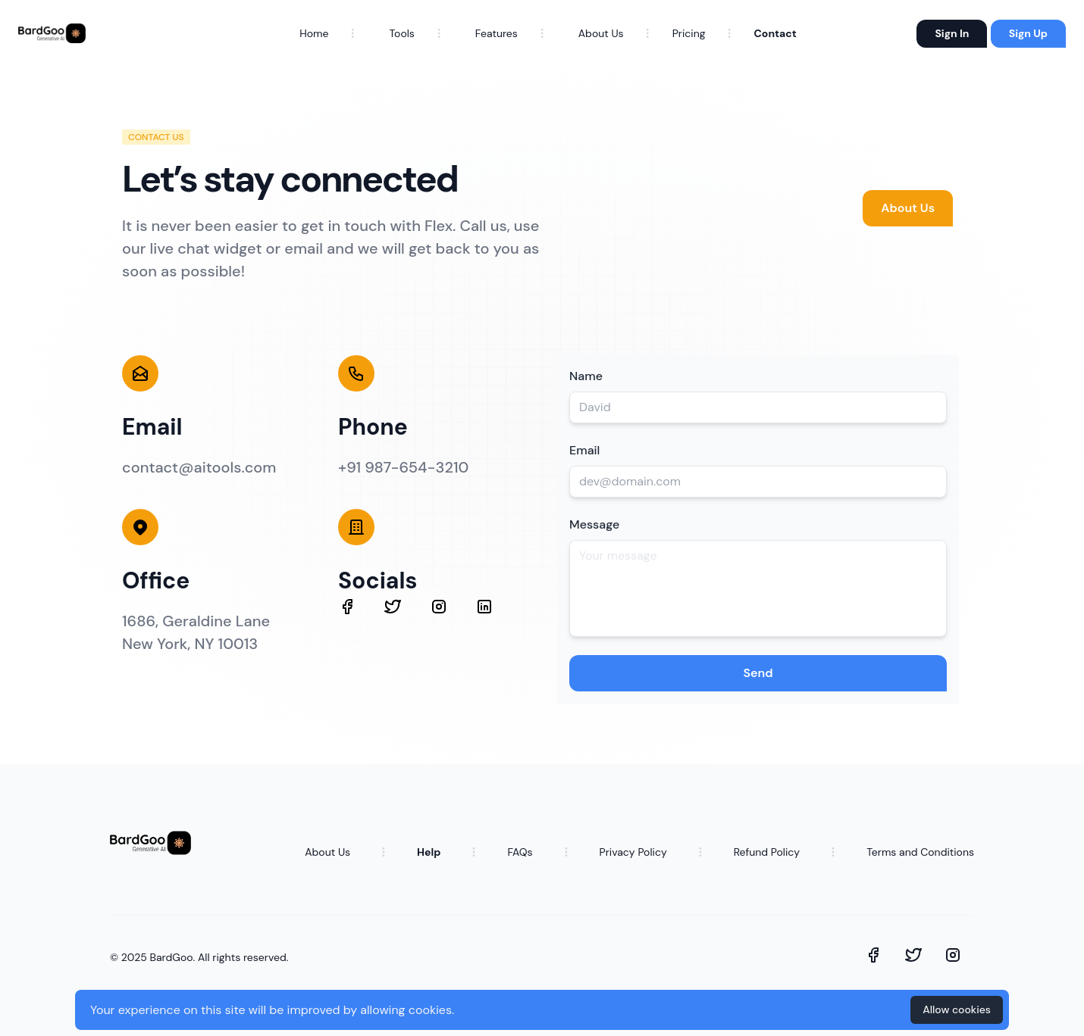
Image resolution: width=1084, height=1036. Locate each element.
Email (584, 450)
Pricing (689, 33)
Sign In (952, 33)
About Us (601, 33)
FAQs (519, 852)
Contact (775, 33)
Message (594, 524)
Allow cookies (957, 1009)
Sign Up (1028, 33)
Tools (401, 33)
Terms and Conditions (920, 852)
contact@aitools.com (199, 467)
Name (586, 376)
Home (313, 33)
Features (496, 33)
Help (428, 852)
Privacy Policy (633, 852)
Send (757, 673)
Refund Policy (767, 852)
